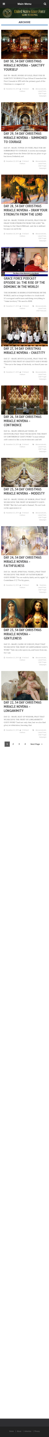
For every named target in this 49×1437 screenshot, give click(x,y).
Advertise (27, 1431)
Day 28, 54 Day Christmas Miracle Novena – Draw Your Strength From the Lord (25, 210)
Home (11, 1431)
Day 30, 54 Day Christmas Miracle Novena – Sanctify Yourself (24, 65)
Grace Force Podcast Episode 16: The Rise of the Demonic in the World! (24, 282)
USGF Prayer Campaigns (42, 95)
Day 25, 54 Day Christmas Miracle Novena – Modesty (24, 491)
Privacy (37, 1431)
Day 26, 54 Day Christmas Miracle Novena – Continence (22, 420)
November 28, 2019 (11, 234)
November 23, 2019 (11, 658)
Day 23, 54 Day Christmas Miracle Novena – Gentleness (22, 633)
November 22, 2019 (11, 730)
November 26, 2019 (11, 444)
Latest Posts (42, 91)
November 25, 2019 (11, 513)
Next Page (36, 744)
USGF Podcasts (41, 311)
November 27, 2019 (11, 306)
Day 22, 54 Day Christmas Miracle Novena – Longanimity (22, 706)
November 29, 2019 (11, 161)
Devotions (43, 585)
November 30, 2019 (11, 89)
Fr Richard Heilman (24, 90)
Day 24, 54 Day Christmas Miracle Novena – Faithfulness (22, 561)
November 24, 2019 (11, 585)
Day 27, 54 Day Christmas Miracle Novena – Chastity (24, 350)
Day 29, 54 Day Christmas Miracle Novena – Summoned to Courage (25, 137)
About (19, 1431)
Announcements (41, 89)
